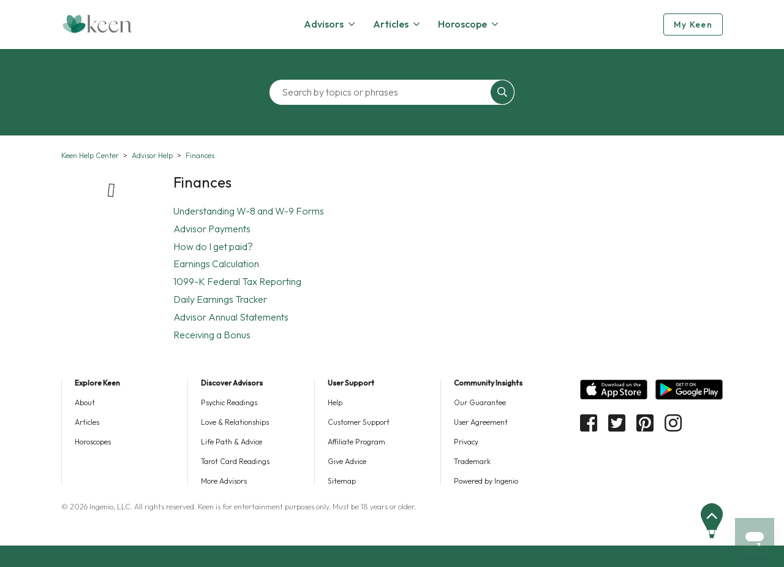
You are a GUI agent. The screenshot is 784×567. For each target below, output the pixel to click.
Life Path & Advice (231, 441)
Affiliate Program (356, 441)
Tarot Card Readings (235, 461)
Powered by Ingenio (486, 480)
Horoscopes (93, 441)
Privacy (466, 441)
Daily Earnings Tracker (220, 299)
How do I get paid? (213, 246)
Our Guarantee (480, 402)
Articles (87, 422)
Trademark (472, 461)
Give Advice (347, 461)
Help (335, 402)
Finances (200, 155)
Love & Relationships (235, 422)
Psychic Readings (229, 402)
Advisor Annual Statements (230, 317)
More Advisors (224, 480)
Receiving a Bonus (212, 335)
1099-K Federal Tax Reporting (237, 281)
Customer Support (359, 422)
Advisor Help (152, 155)
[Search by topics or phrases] (383, 92)
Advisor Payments (212, 229)
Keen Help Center (90, 155)
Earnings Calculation (216, 263)
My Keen (693, 24)
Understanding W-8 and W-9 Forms (248, 211)
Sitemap (342, 480)
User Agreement (481, 422)
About (85, 402)
